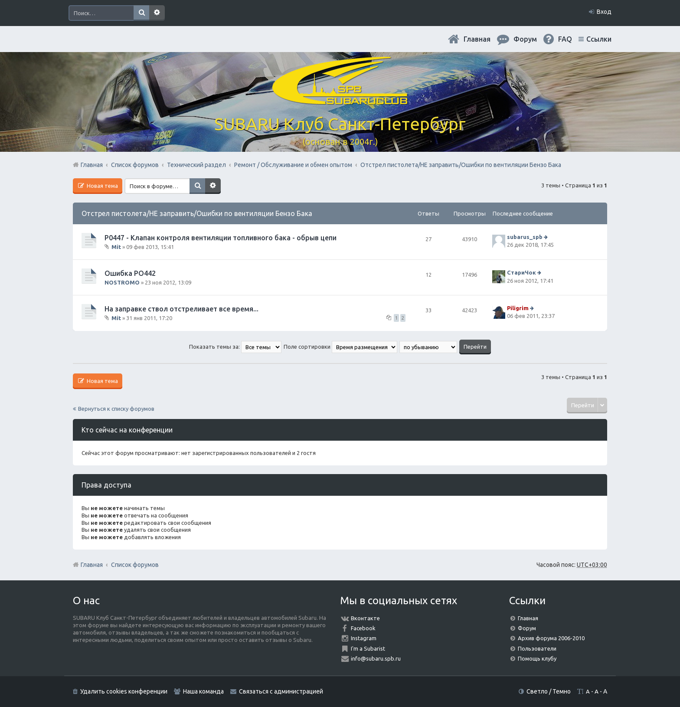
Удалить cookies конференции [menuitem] (123, 691)
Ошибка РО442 (130, 273)
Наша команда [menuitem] (203, 691)
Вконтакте (365, 618)
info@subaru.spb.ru (376, 658)
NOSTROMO (122, 282)
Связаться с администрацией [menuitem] (281, 691)
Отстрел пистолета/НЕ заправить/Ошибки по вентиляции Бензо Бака (197, 213)
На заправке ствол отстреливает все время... (181, 309)
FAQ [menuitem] (565, 39)
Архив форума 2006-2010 (551, 638)
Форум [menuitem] (525, 39)
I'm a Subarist (368, 648)
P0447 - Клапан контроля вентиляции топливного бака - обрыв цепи (221, 238)
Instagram (363, 638)
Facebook (363, 628)
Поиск (141, 13)
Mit (116, 247)
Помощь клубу (537, 658)
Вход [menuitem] (604, 11)
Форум (527, 628)
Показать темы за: (235, 347)
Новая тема (101, 186)
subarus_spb (525, 237)
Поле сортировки (340, 347)
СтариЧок (521, 273)
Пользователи (537, 648)
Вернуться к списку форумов (116, 409)
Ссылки (598, 39)
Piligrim (518, 308)
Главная (477, 39)
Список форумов (135, 564)
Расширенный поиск (157, 13)
